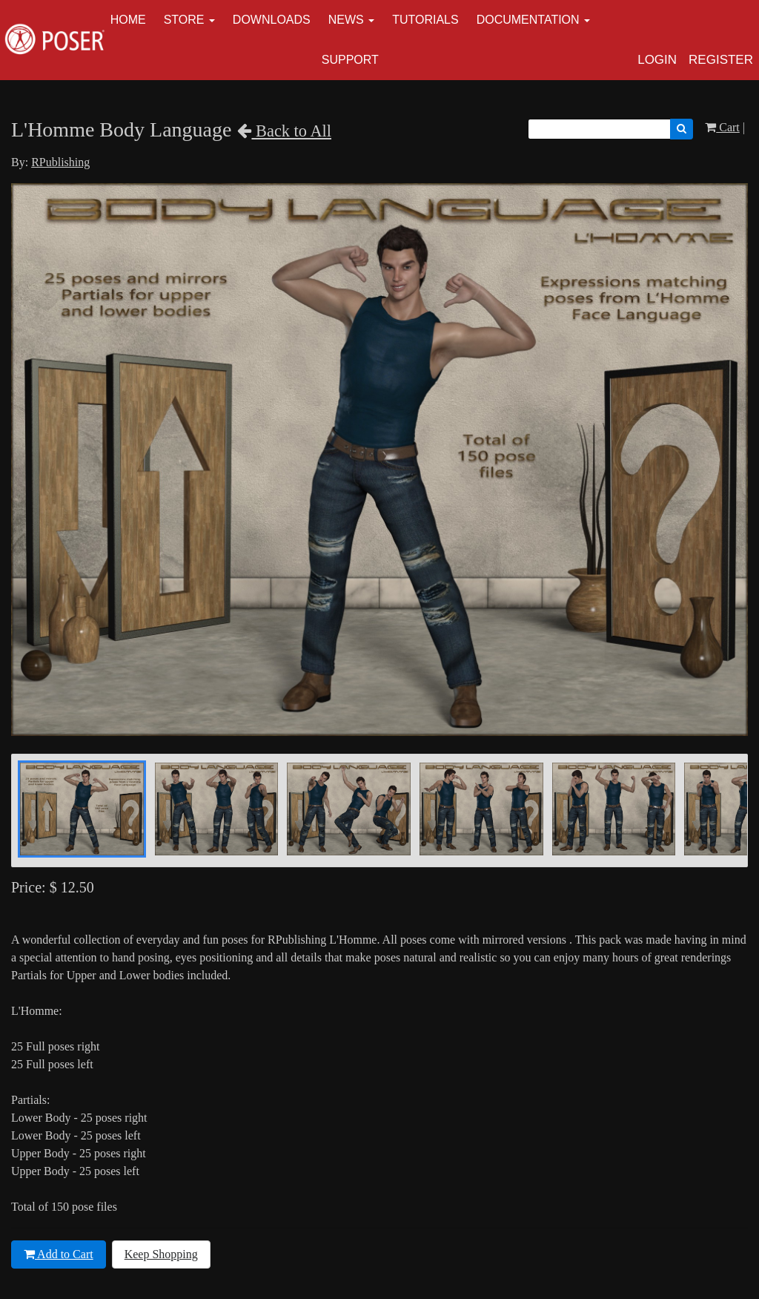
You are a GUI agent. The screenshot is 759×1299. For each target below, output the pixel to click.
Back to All (284, 131)
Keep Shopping (161, 1254)
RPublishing (60, 162)
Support (350, 59)
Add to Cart (58, 1254)
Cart (722, 127)
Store (184, 19)
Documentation (528, 19)
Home (128, 19)
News (346, 19)
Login (657, 60)
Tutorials (425, 19)
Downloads (272, 19)
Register (721, 60)
